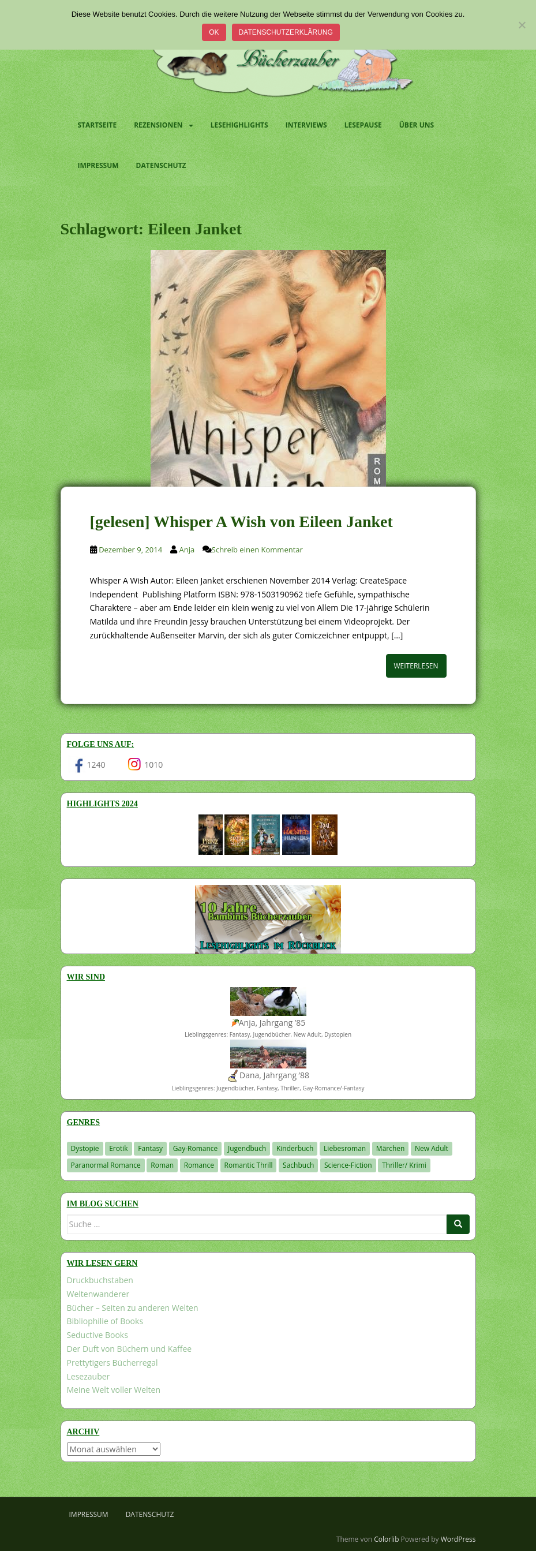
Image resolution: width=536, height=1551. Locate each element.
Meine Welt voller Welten (113, 1389)
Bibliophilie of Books (105, 1320)
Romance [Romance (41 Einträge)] (199, 1165)
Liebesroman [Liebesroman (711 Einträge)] (345, 1148)
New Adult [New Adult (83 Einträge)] (431, 1148)
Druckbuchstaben (100, 1280)
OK (214, 32)
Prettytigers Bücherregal (112, 1362)
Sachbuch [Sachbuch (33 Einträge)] (298, 1165)
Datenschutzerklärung (286, 32)
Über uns (416, 125)
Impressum (98, 165)
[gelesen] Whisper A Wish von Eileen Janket (241, 521)
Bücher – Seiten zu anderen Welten (132, 1307)
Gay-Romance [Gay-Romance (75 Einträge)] (195, 1148)
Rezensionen (158, 125)
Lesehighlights (239, 125)
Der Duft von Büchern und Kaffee (129, 1348)
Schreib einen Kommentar (257, 549)
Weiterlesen (416, 666)
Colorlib (386, 1539)
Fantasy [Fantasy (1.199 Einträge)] (150, 1148)
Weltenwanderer (98, 1293)
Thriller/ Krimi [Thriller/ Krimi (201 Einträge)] (404, 1165)
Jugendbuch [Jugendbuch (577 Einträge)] (247, 1148)
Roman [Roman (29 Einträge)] (162, 1165)
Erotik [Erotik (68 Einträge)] (118, 1148)
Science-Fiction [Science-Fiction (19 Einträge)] (348, 1165)
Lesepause (363, 125)
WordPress (458, 1539)
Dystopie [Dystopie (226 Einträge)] (85, 1148)
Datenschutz (161, 165)
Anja (186, 549)
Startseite (97, 125)
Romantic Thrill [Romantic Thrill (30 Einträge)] (248, 1165)
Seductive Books (97, 1334)
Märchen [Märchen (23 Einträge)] (390, 1148)
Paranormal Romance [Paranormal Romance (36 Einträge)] (106, 1165)
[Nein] (521, 25)
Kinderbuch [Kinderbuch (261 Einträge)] (295, 1148)
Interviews (306, 125)
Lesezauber (88, 1376)
